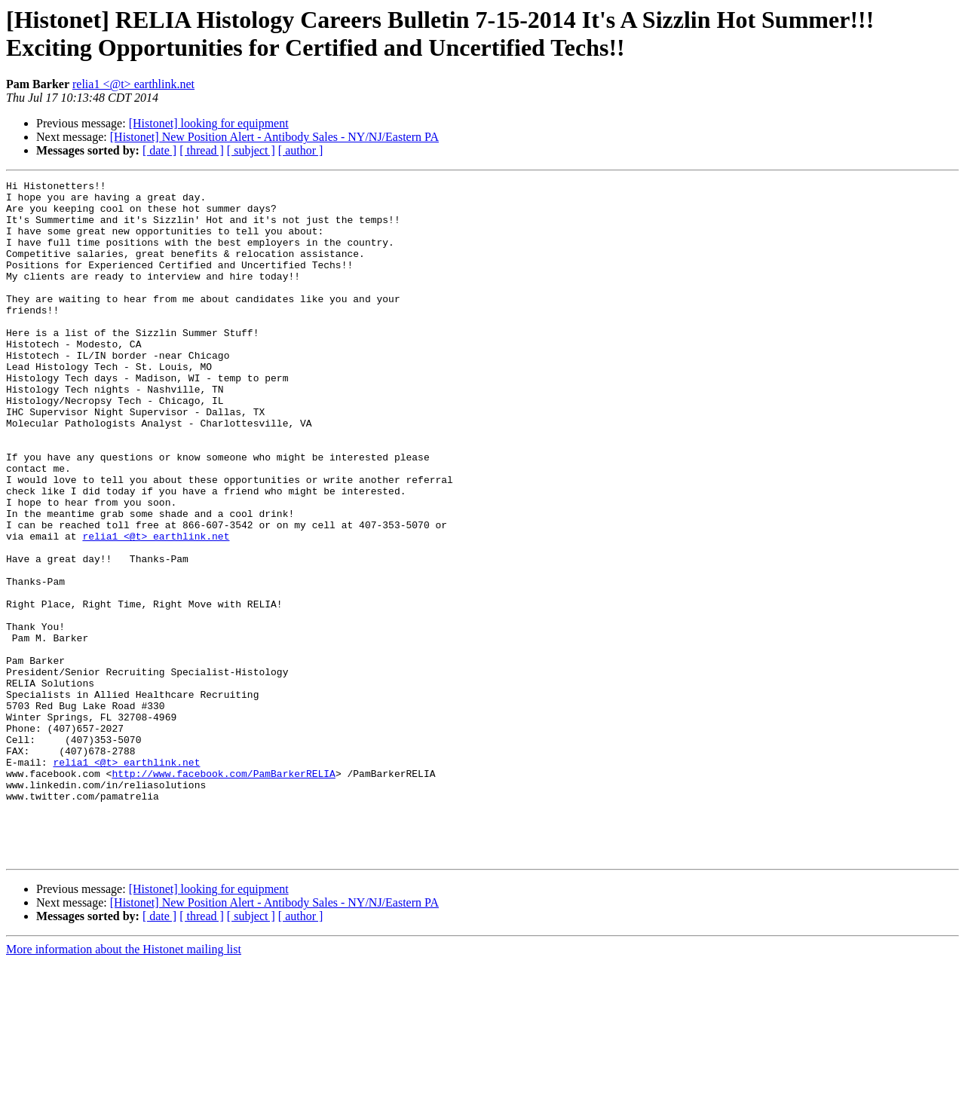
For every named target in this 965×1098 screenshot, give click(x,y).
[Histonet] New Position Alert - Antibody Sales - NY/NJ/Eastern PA (274, 136)
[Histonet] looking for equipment (209, 123)
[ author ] (300, 150)
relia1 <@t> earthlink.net (133, 84)
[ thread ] (201, 150)
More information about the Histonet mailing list (123, 1084)
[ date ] (159, 150)
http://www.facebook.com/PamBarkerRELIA (223, 893)
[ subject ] (251, 150)
